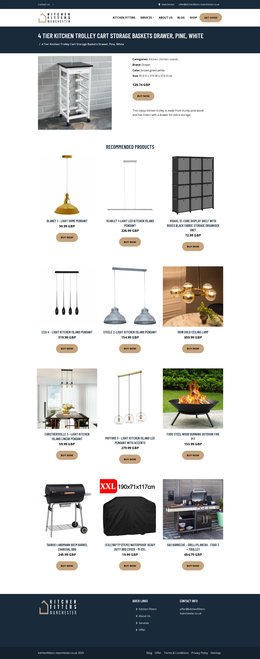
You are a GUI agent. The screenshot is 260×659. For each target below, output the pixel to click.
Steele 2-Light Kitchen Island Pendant (130, 332)
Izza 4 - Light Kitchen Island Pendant (67, 332)
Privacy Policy (199, 653)
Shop (193, 17)
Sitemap (216, 653)
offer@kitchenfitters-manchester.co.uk (198, 4)
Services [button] (146, 17)
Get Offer (210, 17)
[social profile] (53, 4)
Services (144, 623)
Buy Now (143, 96)
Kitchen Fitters (124, 17)
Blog (181, 17)
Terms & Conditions (176, 653)
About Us (165, 17)
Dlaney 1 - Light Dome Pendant (67, 221)
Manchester (168, 4)
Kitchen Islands (168, 59)
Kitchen (153, 59)
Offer (142, 630)
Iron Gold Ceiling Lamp (193, 332)
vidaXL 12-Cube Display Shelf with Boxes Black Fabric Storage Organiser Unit (193, 225)
